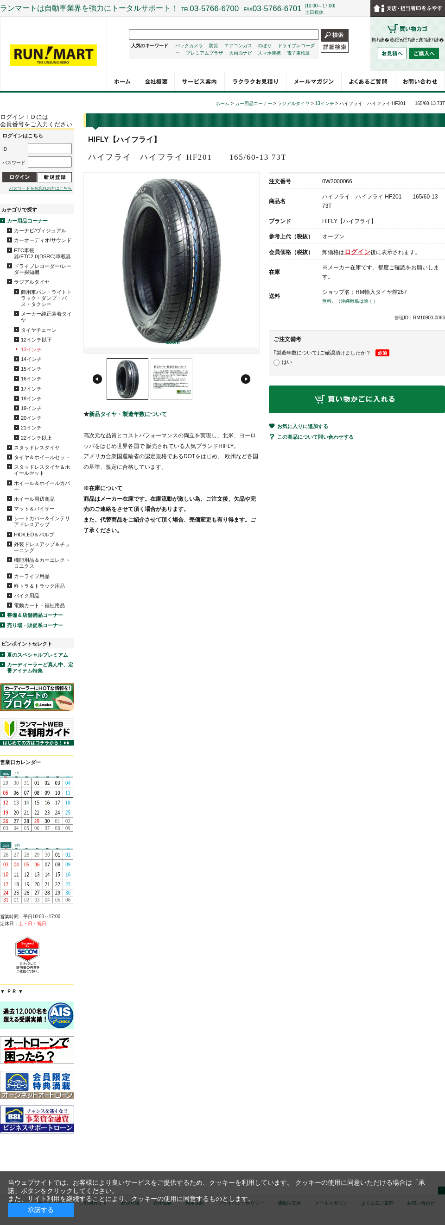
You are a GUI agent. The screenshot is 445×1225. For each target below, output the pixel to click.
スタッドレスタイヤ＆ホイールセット (42, 470)
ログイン (357, 251)
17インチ (31, 389)
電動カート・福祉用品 (39, 605)
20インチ (31, 418)
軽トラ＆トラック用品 (39, 586)
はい (287, 362)
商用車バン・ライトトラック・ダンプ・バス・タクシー (46, 298)
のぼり (265, 45)
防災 (213, 45)
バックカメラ (189, 45)
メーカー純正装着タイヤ (46, 317)
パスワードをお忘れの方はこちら (40, 188)
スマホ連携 (269, 53)
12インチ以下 (36, 339)
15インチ (31, 369)
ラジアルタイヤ (32, 282)
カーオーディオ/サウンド (42, 240)
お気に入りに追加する (302, 426)
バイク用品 (26, 595)
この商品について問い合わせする (315, 437)
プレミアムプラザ (204, 53)
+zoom (171, 342)
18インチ (31, 398)
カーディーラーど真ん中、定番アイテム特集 (40, 667)
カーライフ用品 (32, 576)
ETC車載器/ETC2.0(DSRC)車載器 (42, 253)
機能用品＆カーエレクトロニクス (42, 563)
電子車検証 (298, 53)
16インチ (31, 378)
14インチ (31, 359)
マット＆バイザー (34, 508)
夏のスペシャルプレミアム (37, 655)
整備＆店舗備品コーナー (35, 615)
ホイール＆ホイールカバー (42, 486)
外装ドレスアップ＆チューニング (42, 547)
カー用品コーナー (27, 221)
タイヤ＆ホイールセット (42, 457)
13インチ (31, 349)
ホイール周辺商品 (34, 499)
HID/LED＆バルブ (34, 534)
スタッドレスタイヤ (37, 447)
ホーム (222, 103)
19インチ (31, 408)
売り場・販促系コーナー (35, 625)
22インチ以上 (36, 438)
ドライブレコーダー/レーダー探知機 (42, 269)
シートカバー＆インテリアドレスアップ (42, 521)
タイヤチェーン (39, 330)
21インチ (31, 427)
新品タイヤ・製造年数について (128, 414)
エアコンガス (238, 45)
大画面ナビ (240, 53)
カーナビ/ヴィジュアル (40, 230)
